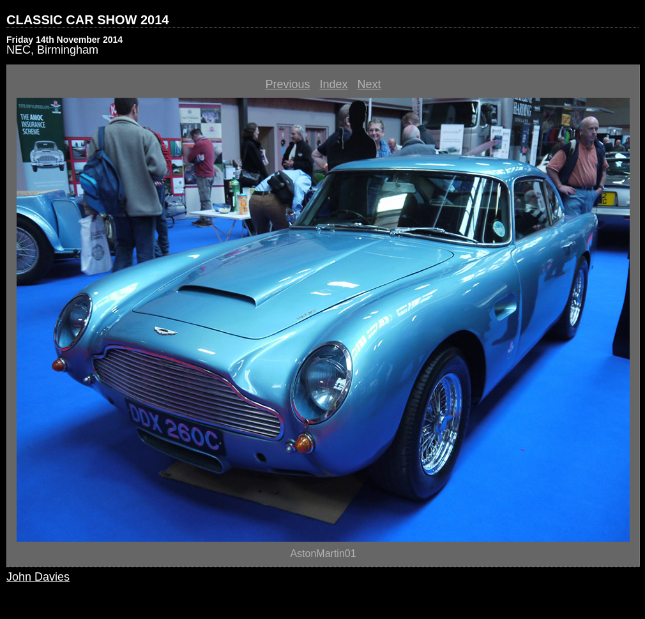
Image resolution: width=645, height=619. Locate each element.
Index (333, 84)
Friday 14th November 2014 (64, 39)
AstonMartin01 (323, 553)
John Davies (38, 576)
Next (369, 84)
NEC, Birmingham (52, 50)
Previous (287, 84)
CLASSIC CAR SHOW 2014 (87, 20)
